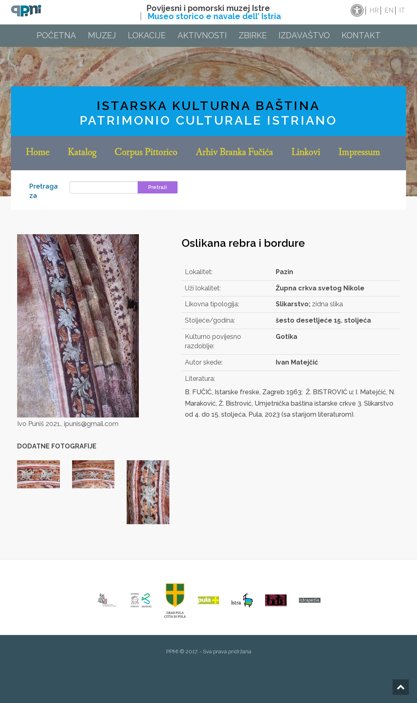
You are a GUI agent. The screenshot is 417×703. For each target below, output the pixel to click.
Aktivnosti (202, 35)
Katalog (82, 153)
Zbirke (253, 35)
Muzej (102, 35)
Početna (56, 35)
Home (37, 153)
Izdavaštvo (304, 35)
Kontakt (361, 35)
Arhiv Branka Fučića (234, 153)
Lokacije (147, 35)
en (388, 10)
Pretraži (157, 187)
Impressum (359, 153)
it (402, 10)
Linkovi (305, 153)
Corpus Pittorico (145, 153)
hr (374, 10)
